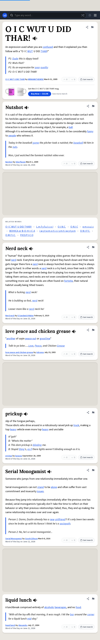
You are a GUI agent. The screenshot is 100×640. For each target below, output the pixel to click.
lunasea (18, 455)
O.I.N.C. (62, 227)
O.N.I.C (74, 227)
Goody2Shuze (31, 538)
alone (54, 487)
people (12, 136)
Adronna (40, 352)
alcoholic (49, 607)
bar (72, 614)
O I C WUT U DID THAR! (15, 79)
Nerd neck (9, 315)
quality (44, 67)
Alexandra (22, 625)
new (52, 519)
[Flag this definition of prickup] (93, 412)
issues (40, 491)
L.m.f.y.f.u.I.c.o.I (44, 227)
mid (29, 619)
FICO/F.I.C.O (26, 235)
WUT (30, 51)
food (78, 607)
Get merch (86, 79)
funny (90, 131)
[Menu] (95, 15)
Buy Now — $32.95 (39, 93)
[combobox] (47, 15)
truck (76, 425)
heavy (13, 429)
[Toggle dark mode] (89, 15)
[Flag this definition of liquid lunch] (93, 598)
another (10, 338)
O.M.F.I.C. (10, 235)
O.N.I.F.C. (85, 231)
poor (37, 67)
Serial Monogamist (13, 538)
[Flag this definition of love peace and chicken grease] (93, 330)
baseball (78, 143)
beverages (60, 607)
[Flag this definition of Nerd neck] (93, 247)
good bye (45, 338)
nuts (15, 147)
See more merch (59, 93)
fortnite (68, 281)
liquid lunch (10, 625)
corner (90, 614)
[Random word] (82, 15)
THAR (44, 51)
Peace (38, 346)
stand (40, 487)
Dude (15, 59)
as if (29, 449)
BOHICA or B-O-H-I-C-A (22, 231)
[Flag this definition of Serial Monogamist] (93, 470)
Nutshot (9, 162)
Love (30, 346)
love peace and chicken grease (19, 352)
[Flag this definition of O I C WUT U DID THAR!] (92, 27)
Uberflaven (21, 162)
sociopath (65, 524)
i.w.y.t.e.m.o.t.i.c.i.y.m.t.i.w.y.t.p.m (57, 231)
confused (48, 47)
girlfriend (60, 519)
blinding (37, 445)
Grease (61, 346)
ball (71, 127)
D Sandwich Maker (26, 315)
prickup (8, 455)
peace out (30, 338)
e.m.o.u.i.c (88, 227)
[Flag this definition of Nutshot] (93, 106)
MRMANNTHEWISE (36, 79)
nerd (13, 260)
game (36, 143)
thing (22, 449)
